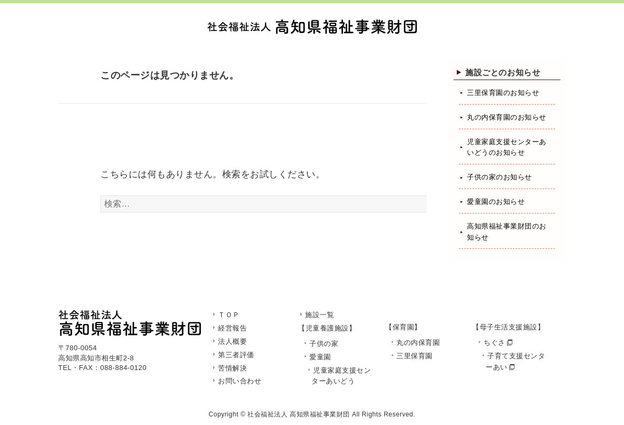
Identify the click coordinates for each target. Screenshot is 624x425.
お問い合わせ (239, 381)
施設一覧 (319, 315)
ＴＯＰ (229, 315)
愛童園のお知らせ (496, 202)
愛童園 (320, 357)
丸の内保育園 (418, 343)
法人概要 (232, 341)
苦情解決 (232, 368)
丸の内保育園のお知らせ (507, 117)
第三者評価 (236, 355)
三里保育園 (414, 356)
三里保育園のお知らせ (503, 93)
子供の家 (323, 344)
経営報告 (232, 328)
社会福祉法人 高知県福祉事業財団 (298, 414)
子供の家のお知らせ (499, 177)
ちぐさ (494, 343)
